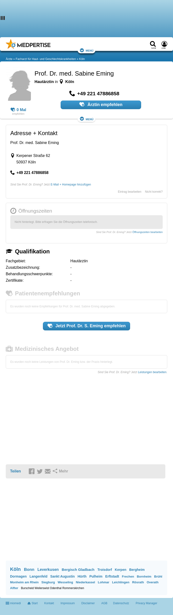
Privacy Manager (146, 603)
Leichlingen (120, 582)
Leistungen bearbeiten (152, 372)
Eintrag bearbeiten (129, 191)
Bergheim (137, 570)
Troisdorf (104, 570)
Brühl (158, 576)
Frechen (128, 576)
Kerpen (120, 570)
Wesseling (65, 582)
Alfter (14, 588)
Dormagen (18, 576)
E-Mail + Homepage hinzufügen (71, 184)
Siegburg (48, 582)
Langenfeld (38, 576)
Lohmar (103, 582)
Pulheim (95, 576)
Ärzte (9, 59)
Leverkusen (48, 569)
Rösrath (138, 582)
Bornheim (144, 576)
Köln (82, 59)
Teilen (15, 471)
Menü (86, 50)
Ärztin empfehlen (100, 104)
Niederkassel (85, 582)
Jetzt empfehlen (86, 325)
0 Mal (18, 110)
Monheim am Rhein (24, 582)
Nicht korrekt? (154, 191)
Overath (152, 582)
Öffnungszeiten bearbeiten (148, 232)
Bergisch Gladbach (78, 569)
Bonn (29, 569)
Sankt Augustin (62, 576)
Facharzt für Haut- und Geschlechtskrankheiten (46, 59)
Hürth (82, 576)
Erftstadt (112, 576)
